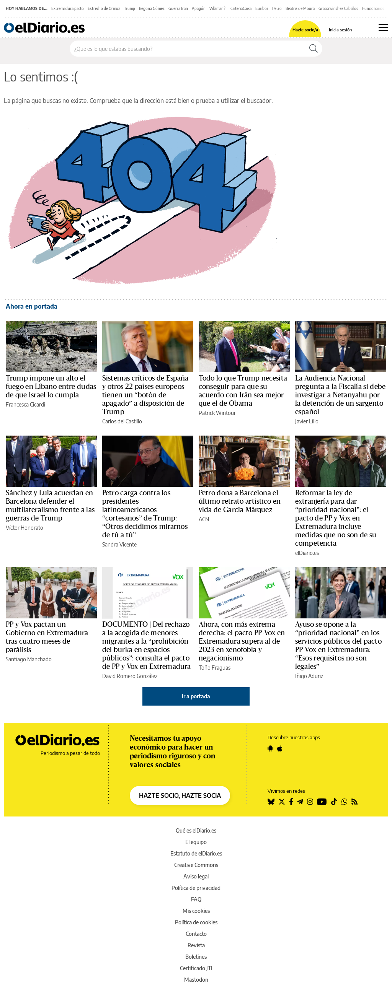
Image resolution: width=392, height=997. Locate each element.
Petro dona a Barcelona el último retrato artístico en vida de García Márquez (240, 501)
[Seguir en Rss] (354, 801)
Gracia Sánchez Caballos (338, 8)
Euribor (261, 8)
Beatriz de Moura (300, 8)
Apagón (199, 8)
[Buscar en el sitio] (187, 49)
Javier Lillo (306, 421)
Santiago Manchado (29, 659)
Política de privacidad (196, 888)
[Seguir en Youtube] (322, 801)
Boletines (196, 956)
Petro (277, 8)
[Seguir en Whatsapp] (344, 801)
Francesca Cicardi (25, 404)
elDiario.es (307, 553)
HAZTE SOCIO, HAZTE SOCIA (180, 795)
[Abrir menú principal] (383, 27)
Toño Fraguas (214, 667)
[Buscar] (313, 49)
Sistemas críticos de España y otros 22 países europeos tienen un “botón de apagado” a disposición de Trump (145, 395)
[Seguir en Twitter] (281, 801)
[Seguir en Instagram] (310, 801)
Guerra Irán (178, 8)
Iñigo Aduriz (309, 676)
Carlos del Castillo (122, 421)
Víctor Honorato (24, 527)
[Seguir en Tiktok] (334, 801)
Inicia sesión (340, 30)
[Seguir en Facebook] (291, 801)
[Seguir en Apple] (280, 748)
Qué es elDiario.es (196, 830)
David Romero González (129, 676)
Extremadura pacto (67, 8)
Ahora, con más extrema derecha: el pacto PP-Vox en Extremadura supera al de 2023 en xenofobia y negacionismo (242, 641)
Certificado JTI (196, 968)
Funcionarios (373, 8)
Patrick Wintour (217, 413)
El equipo (196, 842)
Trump (129, 8)
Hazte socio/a (305, 30)
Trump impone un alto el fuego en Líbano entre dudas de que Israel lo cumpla (51, 386)
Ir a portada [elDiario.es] (196, 696)
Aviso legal (196, 876)
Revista (196, 945)
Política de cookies (196, 922)
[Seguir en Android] (270, 748)
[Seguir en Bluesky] (271, 801)
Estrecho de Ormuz (104, 8)
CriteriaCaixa (241, 8)
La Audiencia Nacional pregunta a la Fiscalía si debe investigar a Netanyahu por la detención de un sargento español (340, 395)
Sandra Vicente (119, 544)
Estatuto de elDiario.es (196, 853)
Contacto (196, 933)
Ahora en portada (31, 306)
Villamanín (218, 8)
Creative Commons (196, 865)
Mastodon (196, 979)
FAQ (196, 899)
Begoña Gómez (152, 8)
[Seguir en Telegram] (300, 801)
